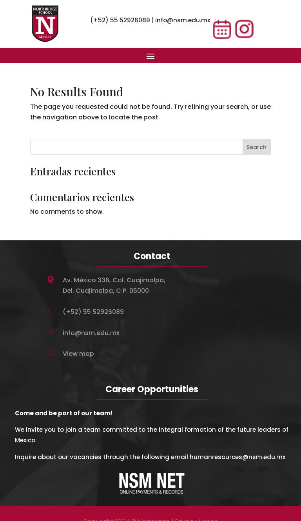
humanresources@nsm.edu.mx (237, 457)
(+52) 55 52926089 (120, 20)
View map (78, 353)
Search (257, 147)
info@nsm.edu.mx (182, 20)
